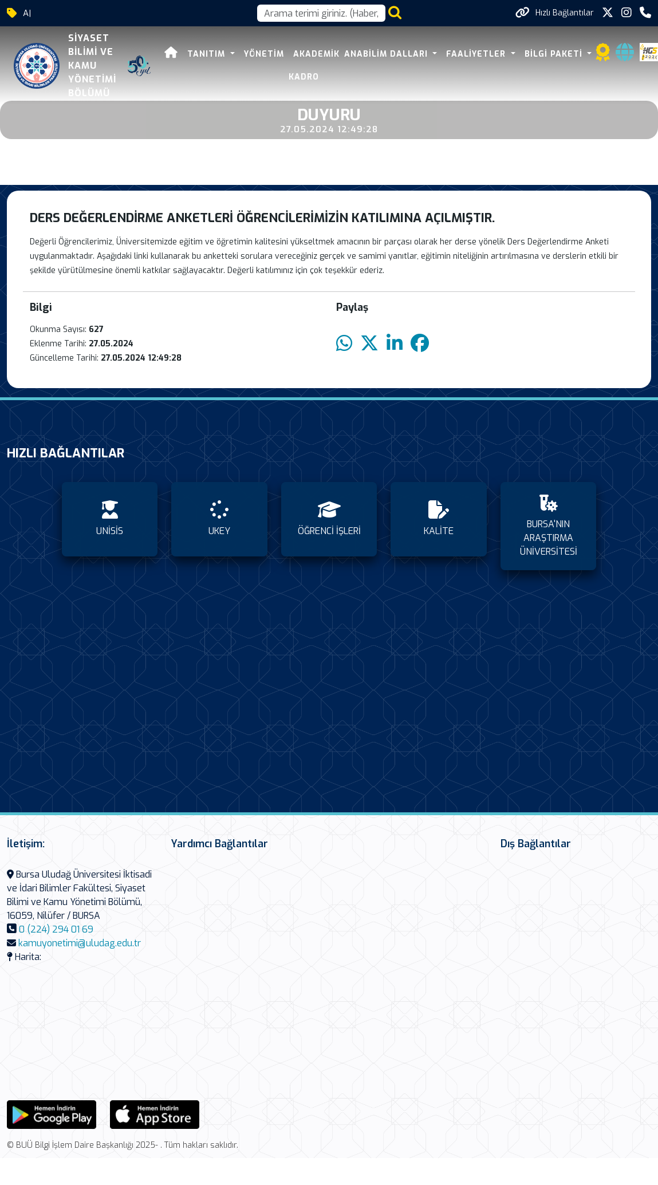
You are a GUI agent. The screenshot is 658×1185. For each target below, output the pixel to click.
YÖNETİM (264, 54)
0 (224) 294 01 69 (56, 929)
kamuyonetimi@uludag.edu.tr (79, 943)
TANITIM (207, 54)
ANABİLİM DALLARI (387, 54)
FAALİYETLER (477, 54)
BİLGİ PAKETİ (555, 54)
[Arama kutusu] (321, 13)
